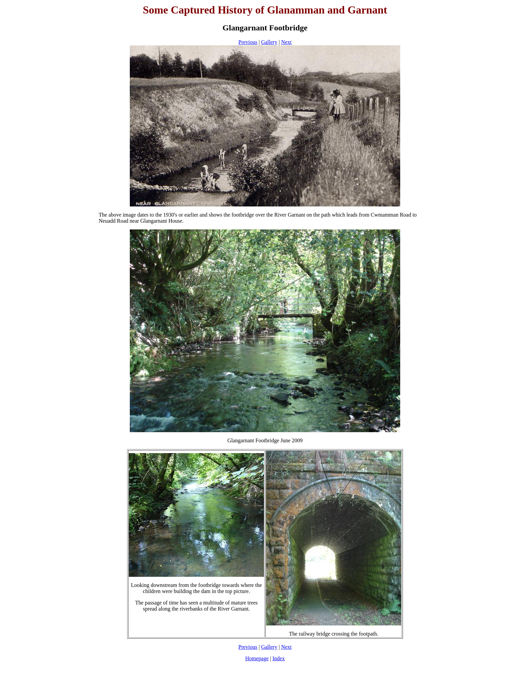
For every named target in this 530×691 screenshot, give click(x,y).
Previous (247, 42)
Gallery (269, 42)
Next (286, 42)
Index (278, 658)
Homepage (257, 658)
